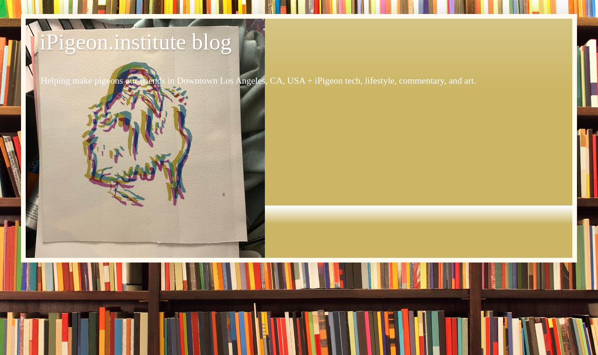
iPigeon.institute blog (136, 41)
